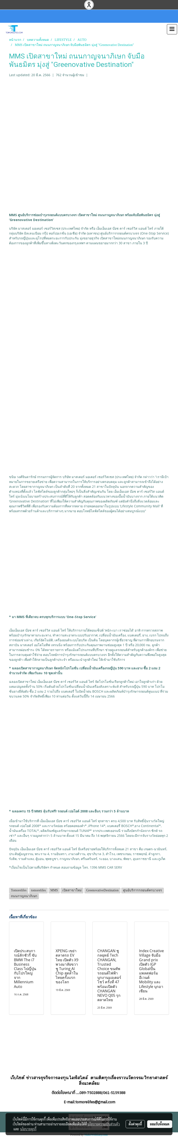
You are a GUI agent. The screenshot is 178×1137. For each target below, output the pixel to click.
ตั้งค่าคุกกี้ (135, 1124)
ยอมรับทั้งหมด (159, 1124)
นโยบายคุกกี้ (28, 1129)
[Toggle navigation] (172, 29)
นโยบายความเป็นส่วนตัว (104, 1124)
